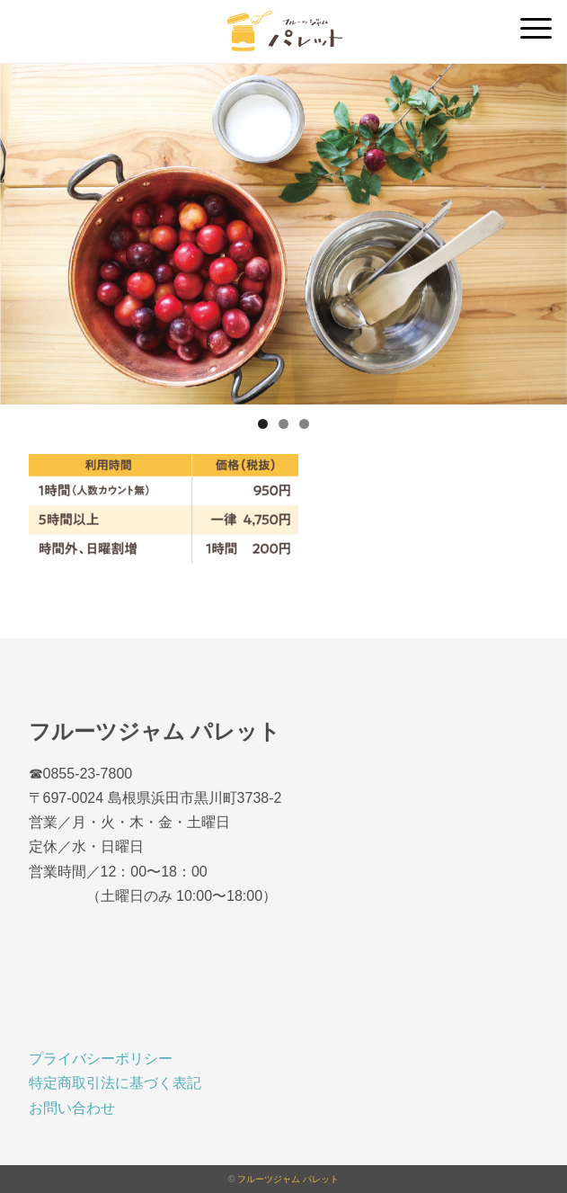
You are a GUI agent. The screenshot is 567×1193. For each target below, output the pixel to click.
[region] (283, 234)
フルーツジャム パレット (288, 1179)
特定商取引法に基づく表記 (115, 1083)
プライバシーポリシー (101, 1058)
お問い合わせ (72, 1108)
